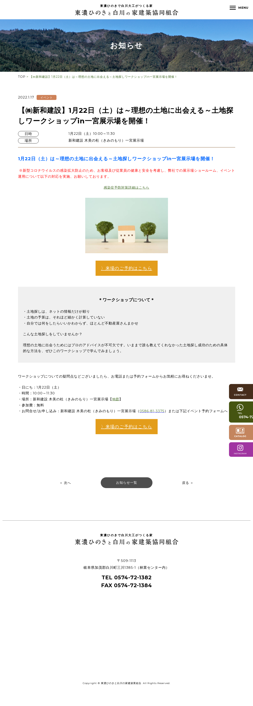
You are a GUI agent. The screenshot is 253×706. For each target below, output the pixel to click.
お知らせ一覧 (126, 498)
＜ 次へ (65, 498)
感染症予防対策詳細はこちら (126, 187)
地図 (116, 407)
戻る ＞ (188, 498)
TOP (21, 77)
